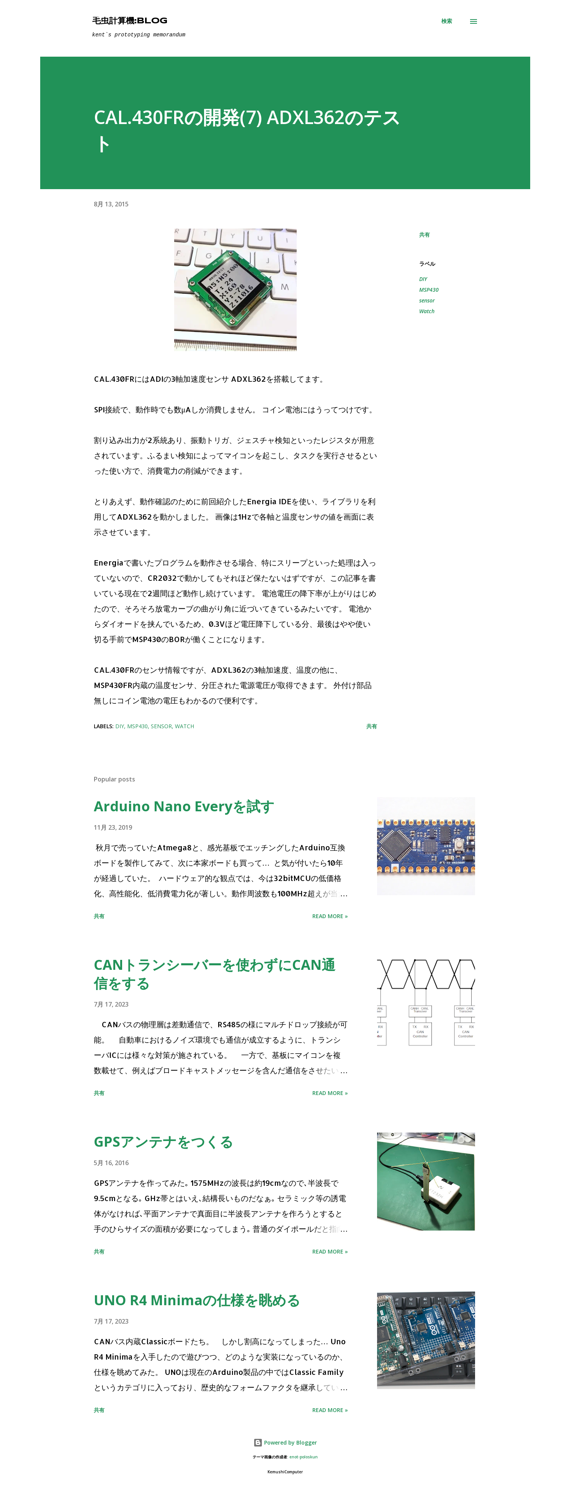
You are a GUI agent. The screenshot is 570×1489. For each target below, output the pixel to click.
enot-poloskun (303, 1457)
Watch (426, 311)
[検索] (446, 21)
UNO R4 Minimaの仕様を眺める (197, 1300)
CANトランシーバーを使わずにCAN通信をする (214, 973)
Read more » (330, 916)
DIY (423, 279)
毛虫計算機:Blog (130, 21)
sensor (427, 300)
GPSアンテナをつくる (164, 1141)
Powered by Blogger (285, 1442)
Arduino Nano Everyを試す (184, 806)
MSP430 (429, 289)
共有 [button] (424, 234)
